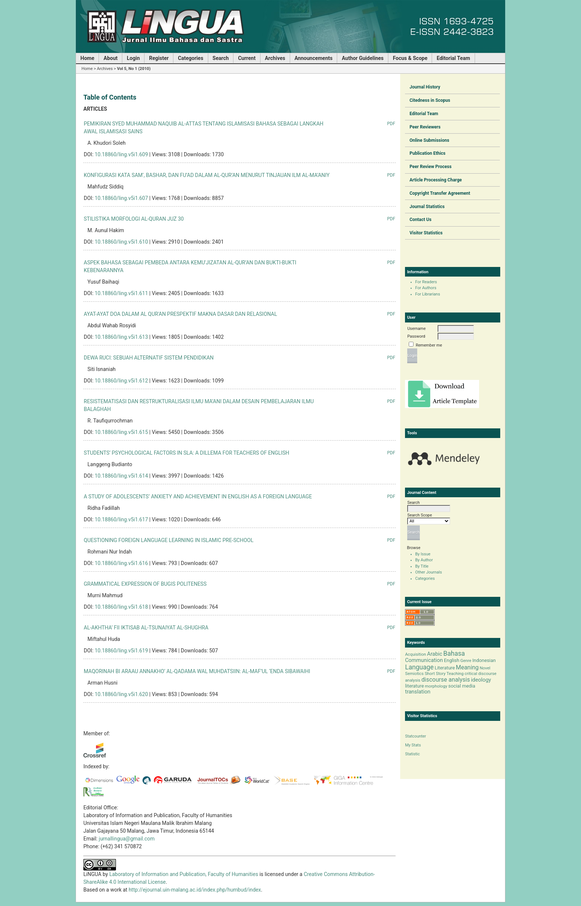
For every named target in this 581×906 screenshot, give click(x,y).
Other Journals (428, 572)
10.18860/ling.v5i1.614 (121, 476)
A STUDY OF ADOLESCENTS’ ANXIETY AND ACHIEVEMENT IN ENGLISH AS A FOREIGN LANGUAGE (198, 496)
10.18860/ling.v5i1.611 (121, 293)
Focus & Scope (410, 58)
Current (246, 58)
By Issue (423, 554)
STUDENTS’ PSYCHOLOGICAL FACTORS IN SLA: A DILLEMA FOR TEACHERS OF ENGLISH (186, 453)
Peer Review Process (430, 166)
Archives (275, 58)
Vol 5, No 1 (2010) (134, 68)
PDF (391, 123)
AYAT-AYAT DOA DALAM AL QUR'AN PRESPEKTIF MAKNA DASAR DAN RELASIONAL (180, 314)
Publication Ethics (427, 153)
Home (87, 58)
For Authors (425, 287)
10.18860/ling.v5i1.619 (121, 650)
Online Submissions (429, 140)
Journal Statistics (427, 206)
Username (416, 328)
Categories (425, 578)
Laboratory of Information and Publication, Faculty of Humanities (184, 874)
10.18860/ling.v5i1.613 (121, 337)
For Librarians (427, 294)
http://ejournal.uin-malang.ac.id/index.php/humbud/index (195, 890)
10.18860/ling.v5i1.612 (121, 381)
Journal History (424, 87)
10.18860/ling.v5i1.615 (121, 432)
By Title (422, 566)
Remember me (429, 345)
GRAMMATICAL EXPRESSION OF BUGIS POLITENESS (145, 584)
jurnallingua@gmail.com (127, 839)
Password (416, 336)
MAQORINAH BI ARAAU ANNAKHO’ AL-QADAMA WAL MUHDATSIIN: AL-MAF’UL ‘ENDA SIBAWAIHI (197, 671)
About (110, 58)
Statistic (412, 754)
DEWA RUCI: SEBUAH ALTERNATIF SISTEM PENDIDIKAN (148, 358)
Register (159, 58)
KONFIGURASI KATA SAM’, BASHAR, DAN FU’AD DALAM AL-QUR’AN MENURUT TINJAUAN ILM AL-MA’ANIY (206, 175)
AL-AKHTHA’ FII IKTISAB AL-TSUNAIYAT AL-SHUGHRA (146, 628)
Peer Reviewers (425, 127)
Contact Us (420, 219)
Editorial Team (423, 113)
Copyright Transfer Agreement (439, 193)
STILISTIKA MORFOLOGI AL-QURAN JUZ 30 (134, 219)
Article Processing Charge (435, 180)
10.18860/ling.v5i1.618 (121, 607)
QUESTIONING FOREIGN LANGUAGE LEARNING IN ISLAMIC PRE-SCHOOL (168, 540)
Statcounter (415, 736)
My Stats (413, 745)
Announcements (314, 58)
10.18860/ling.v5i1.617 (121, 519)
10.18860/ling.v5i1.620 (121, 694)
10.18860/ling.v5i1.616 (121, 563)
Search (221, 58)
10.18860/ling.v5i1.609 (121, 154)
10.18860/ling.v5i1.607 (121, 198)
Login (133, 58)
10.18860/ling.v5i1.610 (121, 242)
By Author (424, 560)
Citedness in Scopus (429, 100)
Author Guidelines (363, 58)
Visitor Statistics (425, 232)
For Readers (426, 282)
